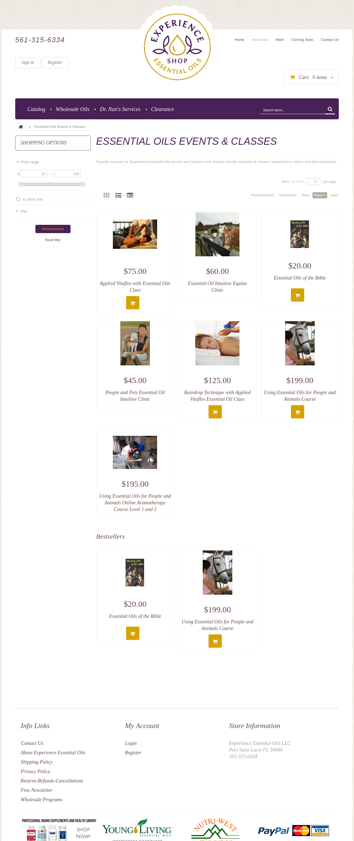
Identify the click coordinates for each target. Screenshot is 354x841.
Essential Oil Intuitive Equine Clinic (217, 287)
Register (55, 62)
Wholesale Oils (72, 109)
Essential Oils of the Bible (300, 278)
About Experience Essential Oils (53, 752)
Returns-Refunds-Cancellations (52, 781)
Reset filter (53, 240)
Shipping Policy (36, 762)
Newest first (287, 195)
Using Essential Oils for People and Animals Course (300, 396)
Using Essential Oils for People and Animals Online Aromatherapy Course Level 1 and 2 (135, 502)
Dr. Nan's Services (120, 109)
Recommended (262, 195)
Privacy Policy (35, 771)
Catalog (36, 109)
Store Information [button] (254, 726)
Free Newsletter (37, 790)
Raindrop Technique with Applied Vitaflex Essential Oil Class (217, 396)
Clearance (162, 109)
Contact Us (32, 743)
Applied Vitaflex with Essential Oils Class (135, 287)
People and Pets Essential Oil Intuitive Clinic (135, 396)
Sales (334, 195)
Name (320, 195)
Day (24, 211)
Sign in (28, 62)
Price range (30, 162)
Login (131, 743)
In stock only (33, 199)
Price (305, 195)
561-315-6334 (40, 40)
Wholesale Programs (42, 799)
